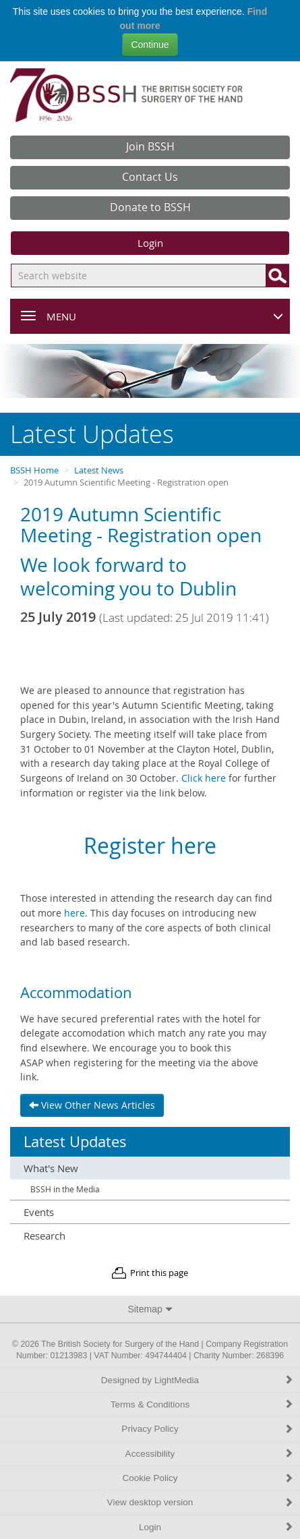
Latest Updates (75, 1142)
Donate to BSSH (150, 207)
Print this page (159, 1273)
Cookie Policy (207, 1478)
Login (150, 243)
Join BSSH (150, 146)
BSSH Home (34, 470)
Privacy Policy (207, 1429)
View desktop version (200, 1502)
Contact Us (150, 176)
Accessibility (209, 1454)
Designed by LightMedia (197, 1380)
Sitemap (149, 1309)
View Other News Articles (92, 1105)
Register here (150, 845)
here (74, 912)
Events (39, 1212)
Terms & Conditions (202, 1404)
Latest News (98, 470)
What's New (51, 1168)
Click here (203, 778)
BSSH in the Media (65, 1189)
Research (44, 1235)
